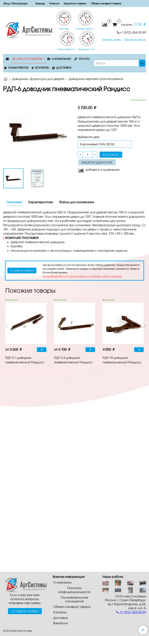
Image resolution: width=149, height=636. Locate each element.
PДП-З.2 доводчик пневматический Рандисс (73, 360)
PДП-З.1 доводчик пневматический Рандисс (24, 360)
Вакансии (60, 623)
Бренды (40, 3)
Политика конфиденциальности (74, 590)
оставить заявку (22, 270)
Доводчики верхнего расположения (96, 79)
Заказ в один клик (97, 162)
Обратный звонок (135, 39)
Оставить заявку (112, 39)
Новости (54, 3)
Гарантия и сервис (75, 3)
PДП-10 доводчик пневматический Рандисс (122, 360)
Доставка (63, 67)
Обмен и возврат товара (106, 3)
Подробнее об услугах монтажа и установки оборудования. (82, 276)
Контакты (42, 67)
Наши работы (18, 67)
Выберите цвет (89, 137)
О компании (61, 58)
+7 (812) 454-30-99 (131, 32)
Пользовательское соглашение (74, 599)
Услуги (84, 58)
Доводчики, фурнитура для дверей (38, 79)
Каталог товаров (29, 58)
